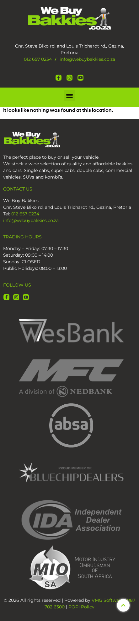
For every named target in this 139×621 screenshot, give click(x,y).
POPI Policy (81, 607)
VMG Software (107, 600)
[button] (69, 95)
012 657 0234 (38, 59)
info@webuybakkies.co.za (87, 59)
